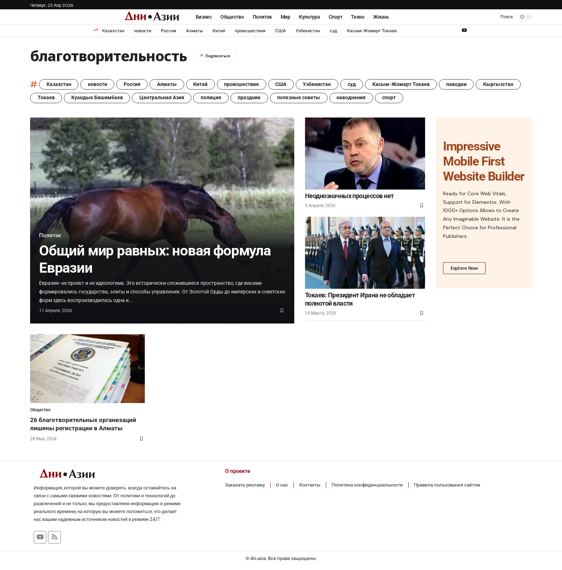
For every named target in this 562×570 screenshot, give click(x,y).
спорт (391, 98)
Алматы (194, 30)
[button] (502, 16)
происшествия (250, 30)
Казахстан (113, 30)
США (280, 30)
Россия (168, 30)
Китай (219, 30)
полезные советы (300, 98)
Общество (40, 410)
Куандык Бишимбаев (97, 98)
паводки (459, 84)
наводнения (353, 98)
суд (333, 30)
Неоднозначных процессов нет (349, 196)
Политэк (50, 235)
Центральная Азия (162, 98)
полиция (212, 98)
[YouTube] (464, 30)
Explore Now (464, 268)
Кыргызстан (502, 84)
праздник (250, 98)
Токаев (46, 98)
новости (142, 30)
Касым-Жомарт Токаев (372, 30)
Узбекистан (308, 30)
